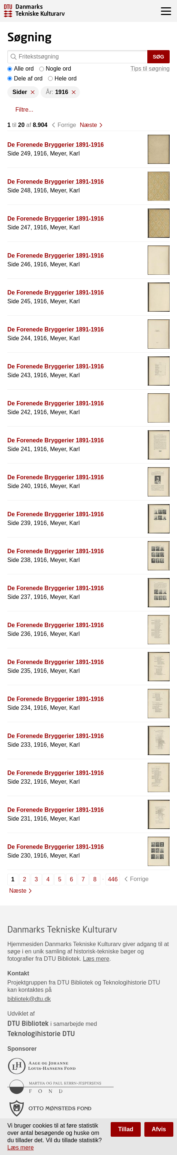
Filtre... (24, 109)
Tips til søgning (150, 68)
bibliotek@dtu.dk (29, 999)
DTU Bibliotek (28, 1023)
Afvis (159, 1129)
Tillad (125, 1129)
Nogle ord (55, 68)
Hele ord (62, 78)
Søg (158, 57)
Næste (88, 125)
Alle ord (20, 68)
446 (113, 879)
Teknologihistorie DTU (41, 1034)
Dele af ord (25, 78)
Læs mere (96, 959)
